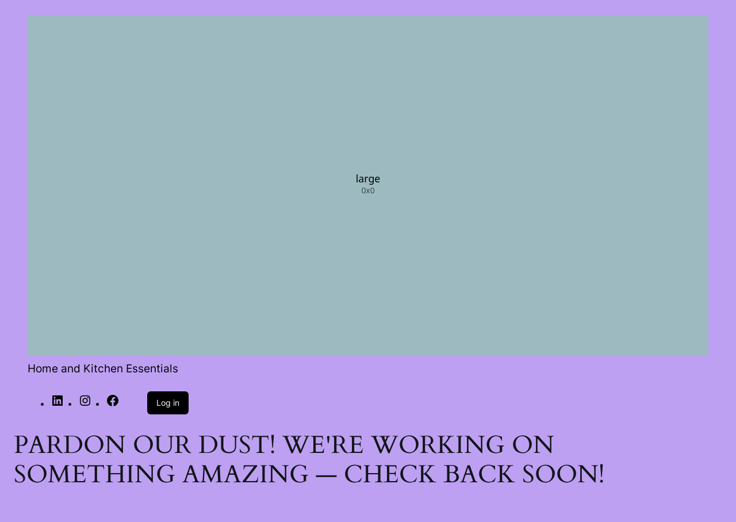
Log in (167, 402)
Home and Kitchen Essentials (103, 368)
